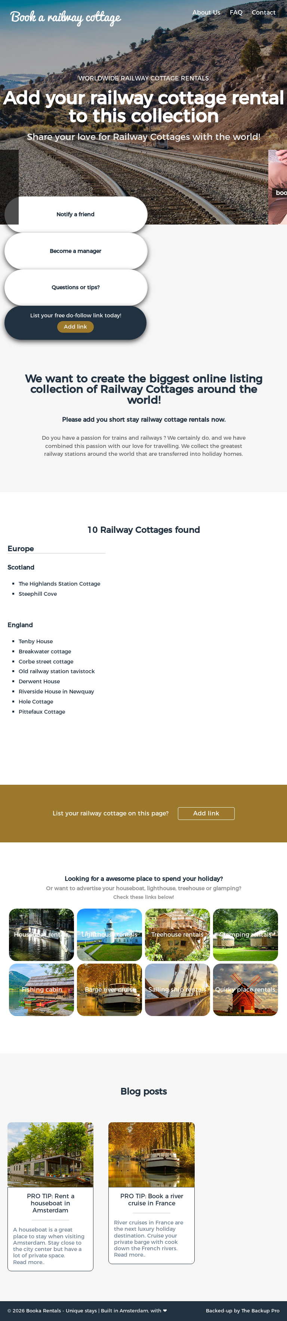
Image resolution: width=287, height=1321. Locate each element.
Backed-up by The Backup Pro (243, 1311)
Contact (264, 12)
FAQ (236, 12)
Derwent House (39, 681)
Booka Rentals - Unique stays (61, 1311)
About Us (206, 12)
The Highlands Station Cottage (59, 583)
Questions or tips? (75, 287)
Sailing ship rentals (177, 989)
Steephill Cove (38, 594)
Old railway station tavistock (57, 671)
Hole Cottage (36, 701)
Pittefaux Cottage (42, 711)
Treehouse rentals (177, 934)
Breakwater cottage (45, 651)
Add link (206, 813)
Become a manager (75, 251)
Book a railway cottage (65, 15)
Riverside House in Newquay (56, 691)
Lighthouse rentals (109, 934)
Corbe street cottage (46, 661)
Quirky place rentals (245, 989)
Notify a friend (75, 214)
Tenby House (36, 641)
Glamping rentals (245, 934)
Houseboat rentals (41, 934)
